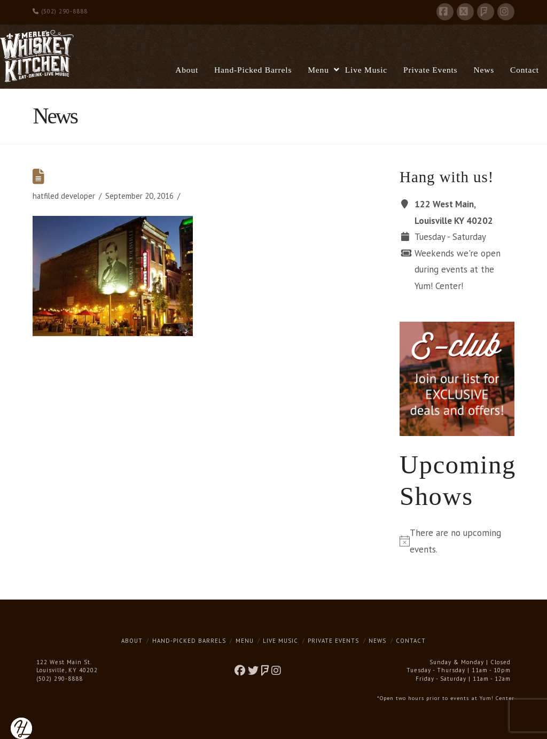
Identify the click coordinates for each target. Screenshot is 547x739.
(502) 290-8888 (60, 11)
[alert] (457, 541)
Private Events (333, 640)
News (377, 640)
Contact (411, 640)
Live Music (280, 640)
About (132, 640)
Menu (245, 640)
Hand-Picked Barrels (189, 640)
